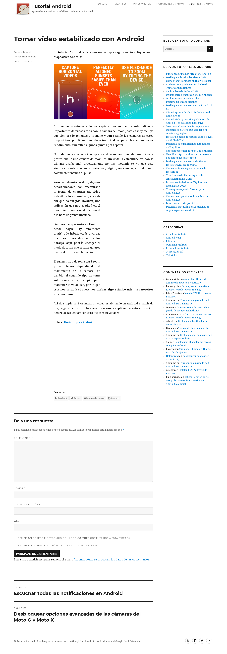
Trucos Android (141, 3)
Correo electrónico (28, 504)
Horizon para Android (79, 322)
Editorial (102, 3)
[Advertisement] (113, 24)
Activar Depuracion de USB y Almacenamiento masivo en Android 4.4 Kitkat (187, 381)
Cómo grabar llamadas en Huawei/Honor (188, 81)
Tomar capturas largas (178, 88)
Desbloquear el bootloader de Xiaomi (186, 161)
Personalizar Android (170, 3)
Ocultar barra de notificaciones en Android (189, 95)
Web (17, 521)
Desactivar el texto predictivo (182, 203)
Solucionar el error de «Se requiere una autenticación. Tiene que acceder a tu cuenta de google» (187, 130)
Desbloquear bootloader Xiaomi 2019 (186, 77)
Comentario (23, 438)
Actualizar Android (176, 234)
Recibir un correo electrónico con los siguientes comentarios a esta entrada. (74, 538)
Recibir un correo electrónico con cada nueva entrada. (58, 545)
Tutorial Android (51, 6)
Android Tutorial (22, 52)
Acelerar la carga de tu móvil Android (186, 84)
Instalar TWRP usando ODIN (181, 164)
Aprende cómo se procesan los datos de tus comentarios (111, 559)
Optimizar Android (201, 3)
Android (18, 61)
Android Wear (173, 237)
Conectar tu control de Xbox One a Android (189, 150)
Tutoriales (119, 3)
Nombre (19, 488)
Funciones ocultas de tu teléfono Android (188, 74)
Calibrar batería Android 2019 (182, 91)
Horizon (27, 61)
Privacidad (135, 641)
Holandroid (172, 356)
